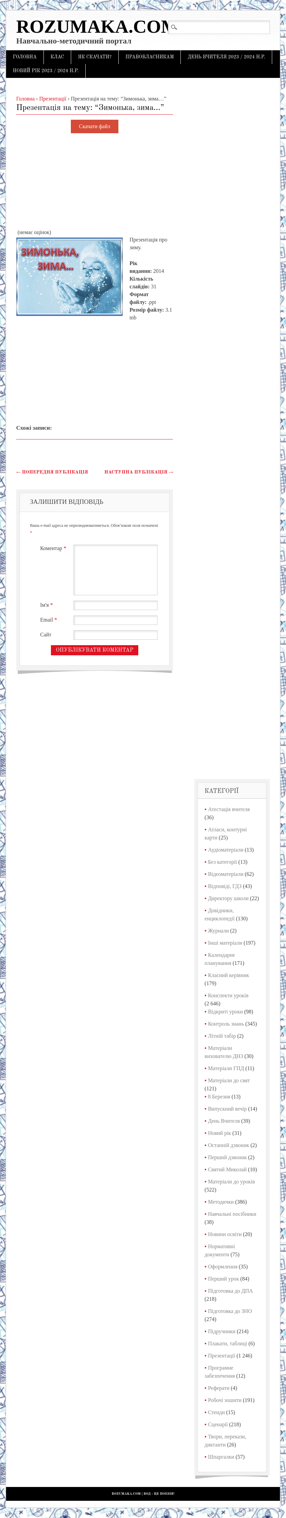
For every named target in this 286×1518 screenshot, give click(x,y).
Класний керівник (228, 975)
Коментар (54, 548)
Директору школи (228, 898)
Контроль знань (226, 1024)
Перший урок (223, 1279)
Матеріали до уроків (231, 1181)
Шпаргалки (221, 1457)
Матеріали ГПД (226, 1068)
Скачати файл (94, 127)
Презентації (221, 1355)
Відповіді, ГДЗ (225, 886)
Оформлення (222, 1266)
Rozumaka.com (97, 26)
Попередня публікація (52, 472)
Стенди (216, 1412)
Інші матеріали (225, 943)
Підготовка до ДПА (230, 1291)
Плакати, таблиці (227, 1343)
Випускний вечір (227, 1109)
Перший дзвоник (227, 1157)
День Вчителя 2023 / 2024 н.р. (226, 57)
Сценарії (218, 1424)
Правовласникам (149, 57)
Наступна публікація (138, 472)
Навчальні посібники (232, 1214)
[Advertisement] (94, 181)
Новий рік (219, 1133)
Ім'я (47, 605)
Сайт (45, 634)
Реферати (219, 1388)
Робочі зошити (224, 1400)
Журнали (218, 931)
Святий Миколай (227, 1169)
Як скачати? (95, 57)
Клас (57, 57)
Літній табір (222, 1036)
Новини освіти (225, 1234)
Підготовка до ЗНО (230, 1311)
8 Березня (219, 1096)
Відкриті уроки (225, 1011)
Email (49, 620)
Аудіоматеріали (226, 850)
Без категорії (222, 862)
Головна (25, 57)
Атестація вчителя (229, 809)
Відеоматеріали (226, 874)
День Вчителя (224, 1121)
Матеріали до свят (229, 1080)
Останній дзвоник (228, 1145)
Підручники (221, 1331)
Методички (221, 1202)
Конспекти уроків (228, 995)
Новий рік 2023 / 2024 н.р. (46, 70)
